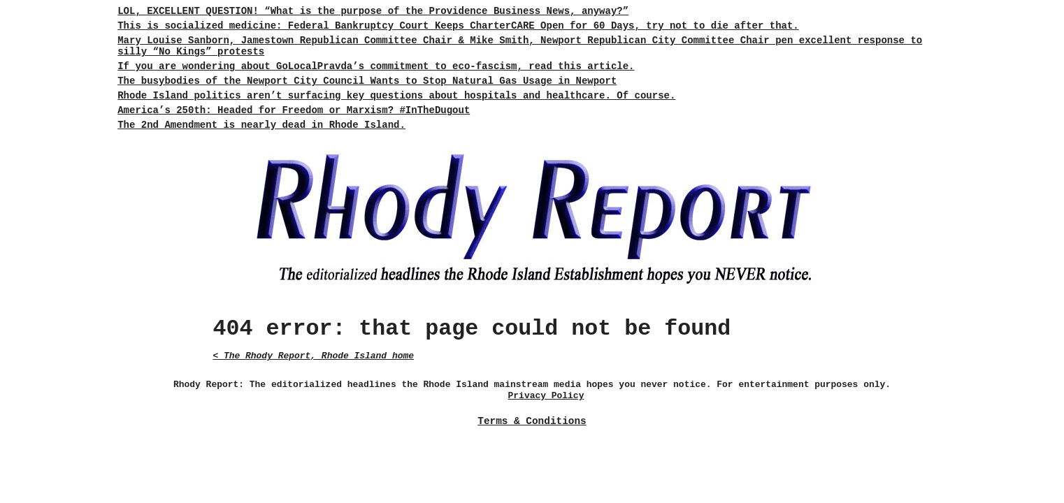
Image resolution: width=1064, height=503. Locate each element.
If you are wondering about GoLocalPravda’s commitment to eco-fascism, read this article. (375, 66)
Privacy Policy (546, 396)
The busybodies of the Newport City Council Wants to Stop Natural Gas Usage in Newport (367, 81)
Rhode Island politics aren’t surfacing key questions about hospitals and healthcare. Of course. (396, 95)
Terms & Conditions (531, 421)
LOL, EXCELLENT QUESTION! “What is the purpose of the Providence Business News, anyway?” (372, 11)
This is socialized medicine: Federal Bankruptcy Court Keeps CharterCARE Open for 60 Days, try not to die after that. (458, 25)
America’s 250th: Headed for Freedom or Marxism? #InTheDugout (293, 110)
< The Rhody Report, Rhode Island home (313, 356)
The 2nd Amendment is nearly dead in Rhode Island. (261, 125)
